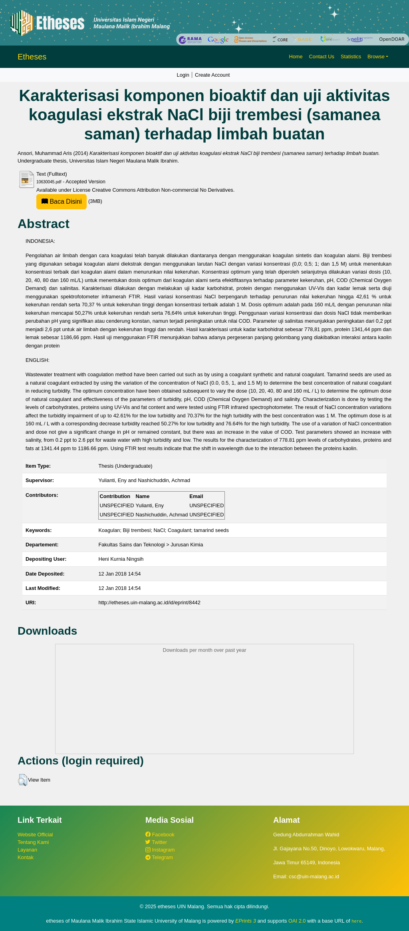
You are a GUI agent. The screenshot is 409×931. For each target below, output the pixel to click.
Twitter (156, 842)
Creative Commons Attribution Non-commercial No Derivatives (162, 190)
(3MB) (69, 201)
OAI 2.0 (297, 921)
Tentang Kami (33, 842)
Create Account (212, 75)
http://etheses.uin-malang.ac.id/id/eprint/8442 (149, 602)
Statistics (351, 57)
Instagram (160, 850)
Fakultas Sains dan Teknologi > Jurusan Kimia (150, 545)
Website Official (35, 835)
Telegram (159, 857)
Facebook (160, 835)
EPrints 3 (245, 921)
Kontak (26, 857)
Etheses (32, 56)
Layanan (27, 850)
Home (295, 57)
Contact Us (321, 57)
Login (183, 75)
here (356, 921)
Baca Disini (61, 201)
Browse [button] (376, 57)
